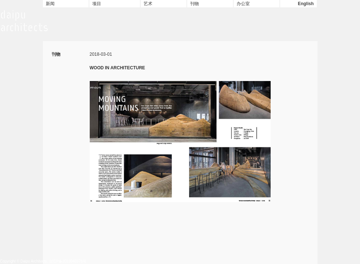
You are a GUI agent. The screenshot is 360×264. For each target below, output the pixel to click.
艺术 (148, 3)
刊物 (194, 3)
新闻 (50, 3)
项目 (96, 3)
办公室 (243, 3)
